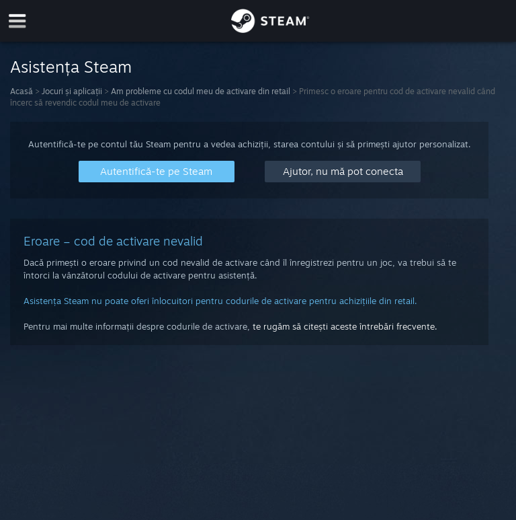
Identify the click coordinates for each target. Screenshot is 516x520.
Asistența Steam (71, 67)
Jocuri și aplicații (72, 91)
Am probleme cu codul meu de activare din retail (200, 91)
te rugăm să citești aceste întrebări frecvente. (345, 326)
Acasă (21, 91)
